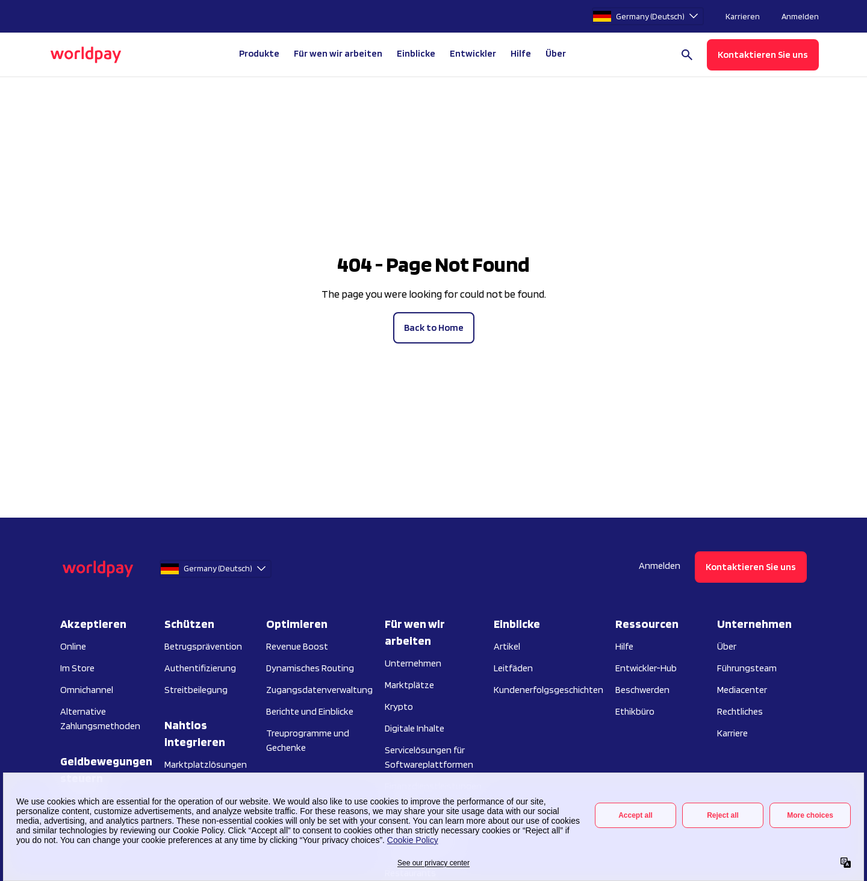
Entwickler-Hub (646, 668)
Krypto (399, 706)
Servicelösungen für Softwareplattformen (429, 757)
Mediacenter (742, 689)
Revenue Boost (297, 646)
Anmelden (800, 16)
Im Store (77, 668)
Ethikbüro (634, 711)
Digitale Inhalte (414, 728)
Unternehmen (413, 663)
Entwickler (473, 53)
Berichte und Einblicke (309, 711)
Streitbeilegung (196, 689)
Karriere (732, 733)
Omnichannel (86, 689)
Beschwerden (642, 689)
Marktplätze (409, 685)
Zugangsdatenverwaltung (319, 689)
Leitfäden (513, 668)
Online (73, 646)
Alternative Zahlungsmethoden (100, 719)
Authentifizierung (200, 668)
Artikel (507, 646)
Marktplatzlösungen (205, 764)
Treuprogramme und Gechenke (307, 740)
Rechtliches (740, 711)
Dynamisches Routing (310, 668)
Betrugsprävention (203, 646)
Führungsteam (747, 668)
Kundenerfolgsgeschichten (548, 689)
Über (726, 646)
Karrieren (743, 16)
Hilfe (521, 53)
